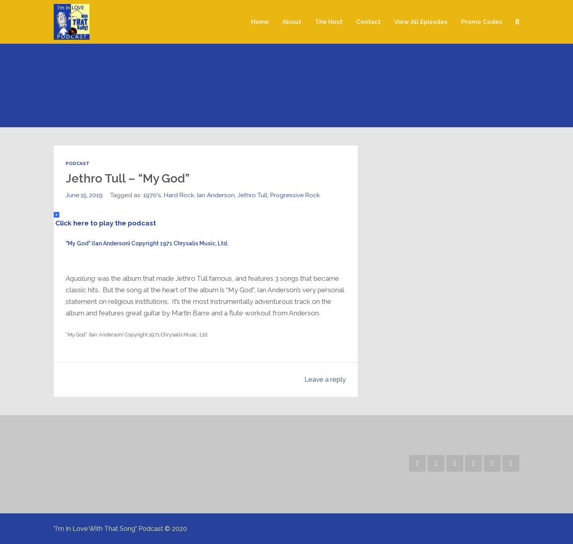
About (292, 21)
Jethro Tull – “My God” (128, 178)
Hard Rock (179, 195)
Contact (368, 21)
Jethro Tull (252, 195)
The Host (329, 21)
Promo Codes (481, 21)
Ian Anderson (216, 195)
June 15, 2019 (84, 195)
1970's (152, 195)
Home (260, 21)
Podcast (78, 163)
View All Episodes (421, 21)
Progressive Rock (295, 195)
